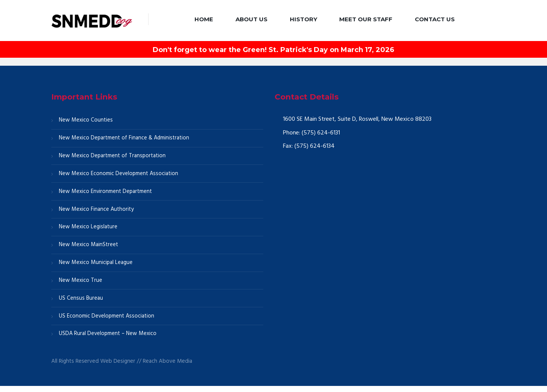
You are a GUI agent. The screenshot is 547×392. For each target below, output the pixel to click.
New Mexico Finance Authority (96, 212)
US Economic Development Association (107, 321)
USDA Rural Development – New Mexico (108, 339)
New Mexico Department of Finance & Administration (125, 138)
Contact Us (435, 19)
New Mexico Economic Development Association (119, 175)
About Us (251, 19)
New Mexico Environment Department (106, 193)
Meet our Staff (365, 19)
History (303, 19)
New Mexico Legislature (88, 230)
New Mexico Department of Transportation (113, 156)
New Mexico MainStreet (89, 248)
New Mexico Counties (86, 120)
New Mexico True (81, 284)
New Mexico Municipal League (96, 266)
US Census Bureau (81, 303)
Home (203, 19)
